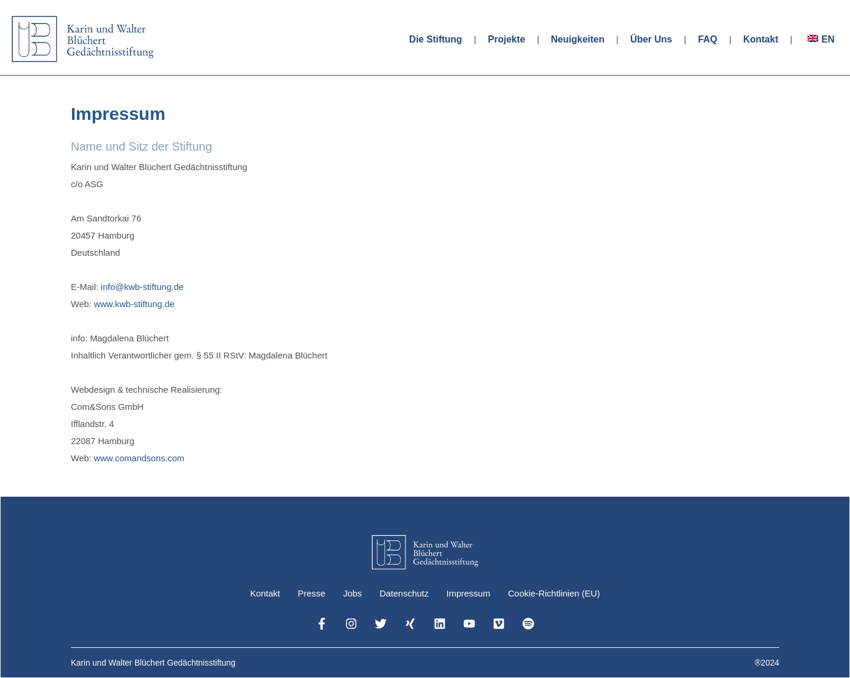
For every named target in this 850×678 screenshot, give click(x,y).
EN (827, 39)
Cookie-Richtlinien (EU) (554, 593)
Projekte (506, 39)
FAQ (707, 39)
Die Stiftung (435, 39)
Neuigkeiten (577, 39)
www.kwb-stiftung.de (134, 304)
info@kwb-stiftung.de (142, 287)
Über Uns (651, 39)
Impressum (468, 593)
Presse (312, 593)
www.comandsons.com (139, 458)
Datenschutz (404, 593)
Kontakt (761, 39)
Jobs (352, 593)
